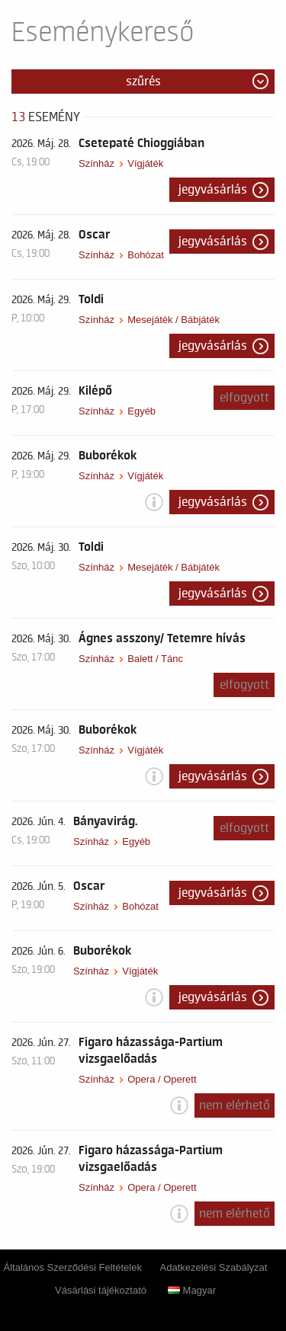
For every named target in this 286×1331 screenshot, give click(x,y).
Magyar (192, 1290)
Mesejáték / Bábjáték (173, 319)
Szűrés (143, 81)
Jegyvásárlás (212, 190)
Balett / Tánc (155, 658)
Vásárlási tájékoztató (100, 1290)
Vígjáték (145, 163)
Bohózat (145, 255)
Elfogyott (244, 398)
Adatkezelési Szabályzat (214, 1267)
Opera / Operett (161, 1079)
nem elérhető (234, 1105)
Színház (96, 163)
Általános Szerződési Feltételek (73, 1267)
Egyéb (141, 411)
